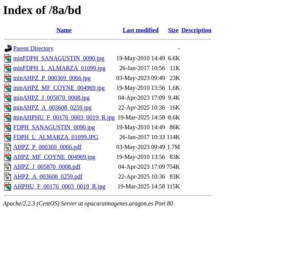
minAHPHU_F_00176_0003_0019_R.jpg (64, 117)
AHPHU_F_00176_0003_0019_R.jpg (59, 186)
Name (64, 30)
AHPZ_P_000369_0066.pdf (47, 147)
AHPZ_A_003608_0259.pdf (48, 176)
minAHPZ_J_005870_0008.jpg (51, 97)
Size (173, 30)
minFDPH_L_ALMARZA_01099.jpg (59, 68)
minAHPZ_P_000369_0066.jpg (52, 78)
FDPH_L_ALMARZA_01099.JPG (55, 137)
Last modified (141, 30)
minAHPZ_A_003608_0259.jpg (52, 107)
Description (196, 30)
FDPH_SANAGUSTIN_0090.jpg (54, 127)
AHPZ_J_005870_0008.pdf (46, 166)
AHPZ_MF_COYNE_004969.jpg (54, 157)
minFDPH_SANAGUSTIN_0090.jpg (58, 58)
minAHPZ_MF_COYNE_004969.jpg (59, 88)
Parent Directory (33, 48)
